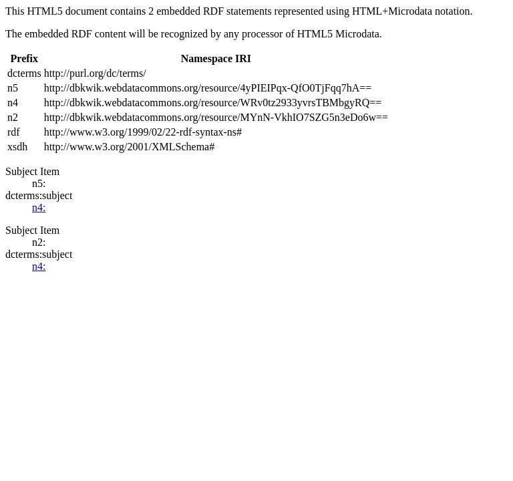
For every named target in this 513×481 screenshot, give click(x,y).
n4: (38, 207)
